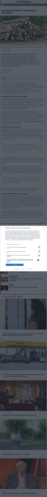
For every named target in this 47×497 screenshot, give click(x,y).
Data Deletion (16, 269)
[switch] (38, 247)
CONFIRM (14, 264)
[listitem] (23, 244)
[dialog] (23, 248)
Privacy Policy (30, 269)
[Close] (44, 228)
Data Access (23, 269)
